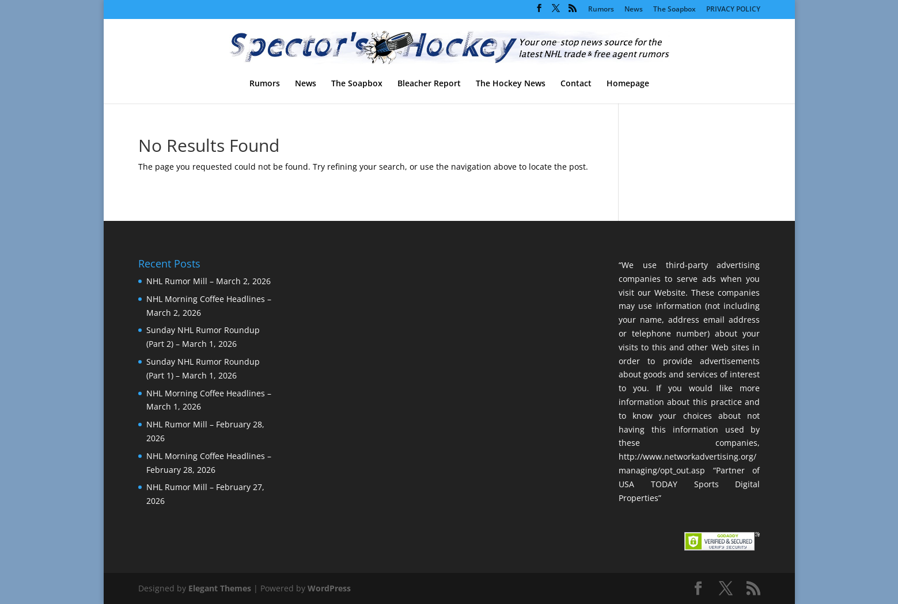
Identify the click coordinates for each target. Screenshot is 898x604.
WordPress (329, 588)
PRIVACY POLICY (733, 10)
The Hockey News (510, 84)
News (633, 10)
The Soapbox (674, 10)
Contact (576, 84)
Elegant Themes (219, 588)
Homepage (628, 84)
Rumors (601, 10)
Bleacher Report (429, 84)
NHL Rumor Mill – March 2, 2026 (208, 281)
